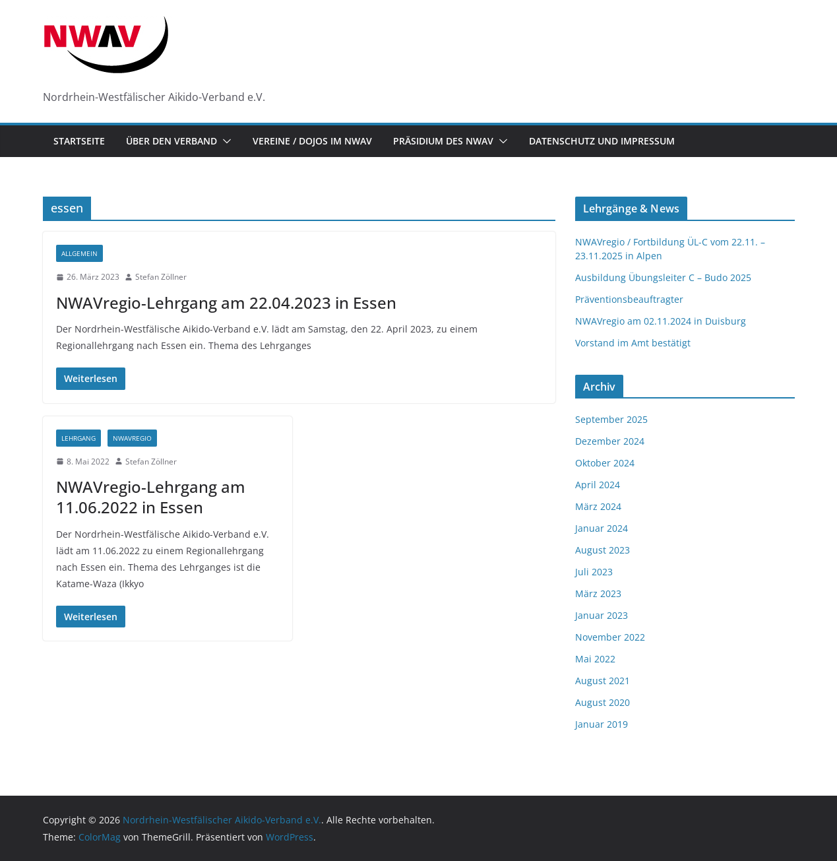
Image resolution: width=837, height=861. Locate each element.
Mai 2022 (595, 659)
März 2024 (598, 506)
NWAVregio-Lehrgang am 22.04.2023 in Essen (226, 302)
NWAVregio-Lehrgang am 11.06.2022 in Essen (150, 497)
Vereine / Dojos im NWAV (312, 141)
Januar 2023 (601, 615)
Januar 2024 (601, 528)
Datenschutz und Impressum (602, 141)
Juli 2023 (594, 571)
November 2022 (610, 637)
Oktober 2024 (605, 463)
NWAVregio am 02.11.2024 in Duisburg (660, 321)
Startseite (79, 141)
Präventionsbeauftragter (629, 299)
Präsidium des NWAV (443, 141)
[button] (224, 141)
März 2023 (598, 593)
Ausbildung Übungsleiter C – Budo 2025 (663, 277)
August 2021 (602, 680)
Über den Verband (171, 141)
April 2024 (597, 484)
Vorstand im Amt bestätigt (633, 342)
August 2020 (602, 702)
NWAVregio (132, 438)
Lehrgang (78, 438)
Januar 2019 (601, 724)
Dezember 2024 (609, 441)
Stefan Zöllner (161, 276)
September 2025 (611, 419)
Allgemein (79, 253)
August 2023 (602, 550)
